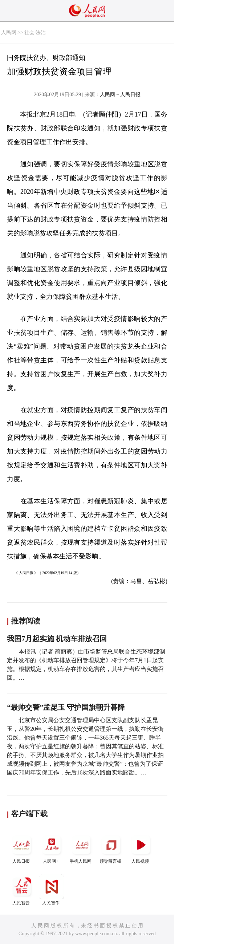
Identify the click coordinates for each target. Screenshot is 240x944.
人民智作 (51, 890)
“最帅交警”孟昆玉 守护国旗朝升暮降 (66, 707)
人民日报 (21, 848)
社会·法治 (35, 32)
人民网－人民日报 (120, 94)
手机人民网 (81, 848)
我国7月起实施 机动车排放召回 (57, 639)
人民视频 (141, 848)
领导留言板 (111, 848)
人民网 (8, 32)
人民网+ (51, 848)
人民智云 (21, 890)
